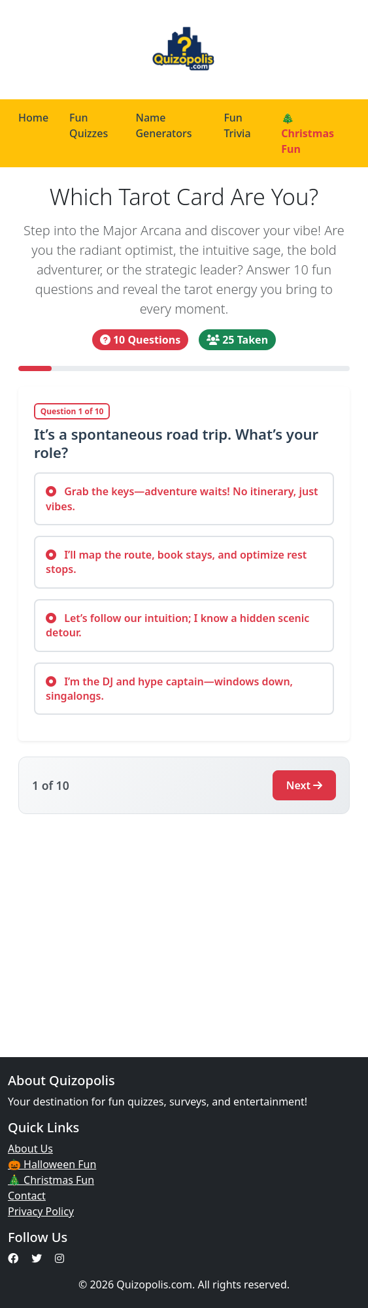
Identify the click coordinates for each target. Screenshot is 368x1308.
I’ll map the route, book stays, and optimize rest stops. (176, 562)
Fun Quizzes (88, 125)
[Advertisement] (184, 927)
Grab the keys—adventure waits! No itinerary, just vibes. (182, 498)
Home (33, 117)
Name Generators (163, 125)
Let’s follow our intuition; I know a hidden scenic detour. (177, 625)
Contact (27, 1195)
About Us (30, 1148)
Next (304, 785)
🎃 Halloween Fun (52, 1164)
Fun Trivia (237, 125)
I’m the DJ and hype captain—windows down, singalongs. (169, 688)
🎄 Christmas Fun (307, 133)
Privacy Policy (41, 1211)
